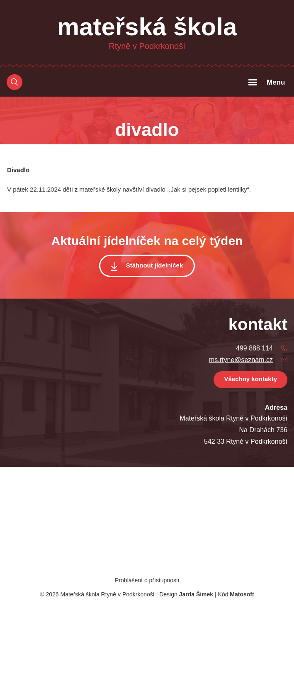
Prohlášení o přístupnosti (147, 580)
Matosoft (242, 594)
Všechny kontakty (250, 378)
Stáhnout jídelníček (154, 265)
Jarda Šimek (196, 594)
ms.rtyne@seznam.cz (241, 359)
